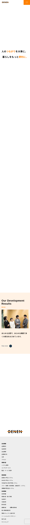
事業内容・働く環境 (7, 496)
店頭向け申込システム (7, 477)
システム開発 (5, 465)
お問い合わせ (13, 507)
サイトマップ (5, 522)
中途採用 (4, 502)
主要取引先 (4, 454)
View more (7, 346)
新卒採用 (4, 504)
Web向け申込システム (7, 480)
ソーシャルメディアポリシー (9, 516)
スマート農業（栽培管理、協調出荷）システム (13, 485)
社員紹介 (4, 499)
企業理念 (4, 446)
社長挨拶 (4, 449)
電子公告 (4, 519)
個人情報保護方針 (6, 510)
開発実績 (4, 475)
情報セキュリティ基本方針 (8, 513)
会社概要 (4, 443)
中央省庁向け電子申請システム (9, 483)
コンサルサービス (6, 468)
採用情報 (4, 491)
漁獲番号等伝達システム (8, 488)
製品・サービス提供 (7, 470)
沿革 (3, 457)
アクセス (4, 459)
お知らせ (4, 507)
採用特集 (4, 494)
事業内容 (4, 462)
